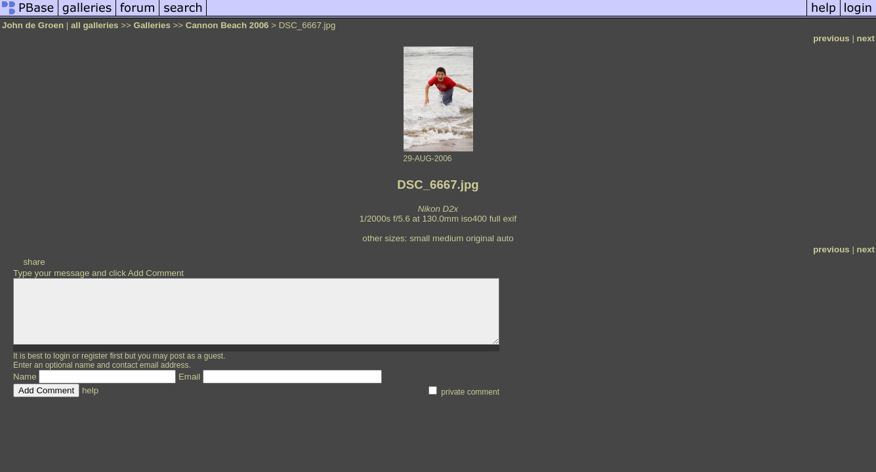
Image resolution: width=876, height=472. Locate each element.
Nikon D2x (438, 209)
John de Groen (33, 25)
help (90, 390)
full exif (503, 219)
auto (505, 238)
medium (447, 238)
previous (831, 38)
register (94, 356)
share (34, 262)
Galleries (152, 25)
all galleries (95, 25)
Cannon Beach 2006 (227, 25)
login (61, 356)
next (866, 38)
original (480, 238)
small (419, 238)
